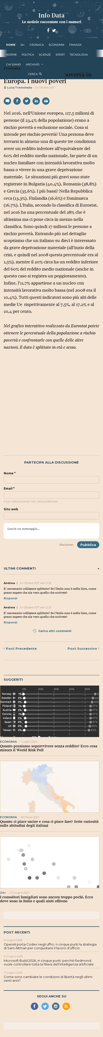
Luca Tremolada (18, 87)
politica (28, 54)
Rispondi (10, 598)
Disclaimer (66, 544)
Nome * (10, 473)
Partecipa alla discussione (51, 462)
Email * (9, 488)
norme (11, 54)
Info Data (51, 15)
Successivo (83, 648)
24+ (22, 44)
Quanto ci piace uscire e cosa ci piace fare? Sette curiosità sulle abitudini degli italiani (49, 823)
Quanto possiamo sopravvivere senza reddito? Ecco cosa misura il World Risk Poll (48, 748)
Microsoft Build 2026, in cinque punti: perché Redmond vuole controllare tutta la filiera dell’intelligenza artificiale (49, 962)
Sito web (11, 509)
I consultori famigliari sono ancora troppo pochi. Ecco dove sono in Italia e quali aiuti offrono (46, 899)
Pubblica (88, 545)
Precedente (20, 648)
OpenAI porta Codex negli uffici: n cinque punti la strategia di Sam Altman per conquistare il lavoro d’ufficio (50, 946)
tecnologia (79, 54)
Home (11, 44)
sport (60, 54)
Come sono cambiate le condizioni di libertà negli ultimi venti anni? (48, 979)
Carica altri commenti (52, 631)
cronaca (37, 44)
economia (56, 44)
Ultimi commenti (51, 568)
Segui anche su (51, 996)
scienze (45, 54)
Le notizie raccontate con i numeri (51, 21)
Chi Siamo (13, 64)
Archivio (32, 64)
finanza (75, 44)
